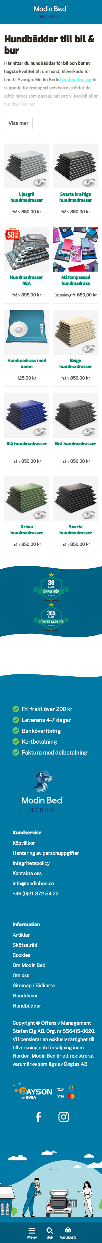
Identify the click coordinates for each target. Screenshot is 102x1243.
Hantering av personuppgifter (46, 853)
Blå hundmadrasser (27, 444)
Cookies (21, 955)
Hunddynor (25, 996)
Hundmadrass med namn (26, 363)
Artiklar (21, 935)
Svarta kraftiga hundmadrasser (75, 197)
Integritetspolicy (31, 863)
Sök (50, 1237)
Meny (32, 1237)
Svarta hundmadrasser (75, 530)
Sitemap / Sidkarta (34, 985)
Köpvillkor (24, 843)
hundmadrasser (76, 79)
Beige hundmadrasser (75, 363)
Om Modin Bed (29, 965)
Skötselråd (25, 945)
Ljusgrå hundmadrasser (26, 197)
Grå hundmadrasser (75, 444)
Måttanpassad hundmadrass (75, 280)
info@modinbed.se (33, 883)
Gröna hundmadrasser (26, 530)
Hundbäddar (27, 1006)
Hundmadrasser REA (26, 280)
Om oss (21, 975)
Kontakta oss (27, 873)
